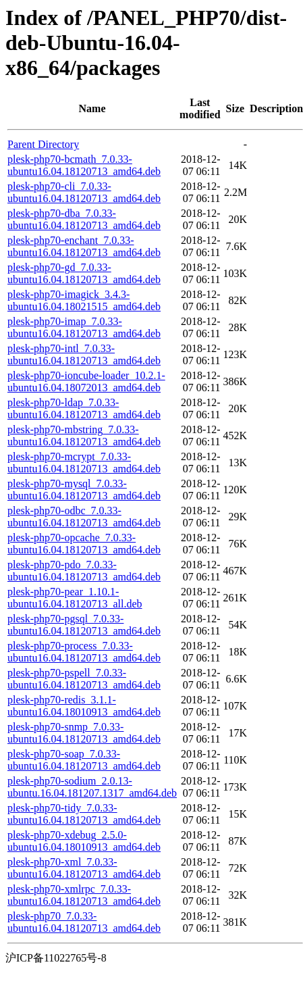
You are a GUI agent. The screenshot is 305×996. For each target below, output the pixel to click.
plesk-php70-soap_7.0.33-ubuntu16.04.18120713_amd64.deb (84, 760)
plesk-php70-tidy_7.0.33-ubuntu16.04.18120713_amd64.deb (84, 814)
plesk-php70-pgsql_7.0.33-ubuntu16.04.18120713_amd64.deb (84, 625)
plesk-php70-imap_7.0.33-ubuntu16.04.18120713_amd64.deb (84, 327)
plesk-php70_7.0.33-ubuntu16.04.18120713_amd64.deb (84, 922)
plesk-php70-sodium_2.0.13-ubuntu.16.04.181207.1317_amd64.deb (92, 787)
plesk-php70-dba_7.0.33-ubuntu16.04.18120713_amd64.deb (84, 219)
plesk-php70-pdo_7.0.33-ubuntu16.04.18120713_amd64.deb (84, 570)
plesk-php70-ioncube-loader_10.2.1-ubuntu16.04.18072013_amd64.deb (86, 381)
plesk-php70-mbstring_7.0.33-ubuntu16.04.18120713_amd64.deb (84, 435)
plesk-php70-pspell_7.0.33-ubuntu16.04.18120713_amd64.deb (84, 679)
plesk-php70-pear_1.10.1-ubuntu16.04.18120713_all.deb (74, 597)
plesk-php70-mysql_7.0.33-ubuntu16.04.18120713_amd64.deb (84, 489)
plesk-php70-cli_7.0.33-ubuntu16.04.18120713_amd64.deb (84, 192)
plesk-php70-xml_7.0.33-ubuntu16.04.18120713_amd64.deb (84, 868)
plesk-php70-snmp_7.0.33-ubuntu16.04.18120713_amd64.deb (84, 733)
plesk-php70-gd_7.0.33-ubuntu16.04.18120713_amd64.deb (84, 273)
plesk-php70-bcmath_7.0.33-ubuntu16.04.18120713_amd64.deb (84, 165)
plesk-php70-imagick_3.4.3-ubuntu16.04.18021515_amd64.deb (84, 300)
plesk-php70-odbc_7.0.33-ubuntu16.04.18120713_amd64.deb (84, 516)
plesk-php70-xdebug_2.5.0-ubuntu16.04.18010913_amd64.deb (84, 841)
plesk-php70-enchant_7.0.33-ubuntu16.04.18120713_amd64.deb (84, 246)
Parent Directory (43, 144)
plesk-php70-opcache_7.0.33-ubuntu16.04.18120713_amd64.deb (84, 543)
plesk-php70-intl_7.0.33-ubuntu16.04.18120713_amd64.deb (84, 354)
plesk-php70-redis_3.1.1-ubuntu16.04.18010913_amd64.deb (84, 706)
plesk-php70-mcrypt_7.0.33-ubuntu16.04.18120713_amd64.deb (84, 462)
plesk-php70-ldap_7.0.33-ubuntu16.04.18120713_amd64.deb (84, 408)
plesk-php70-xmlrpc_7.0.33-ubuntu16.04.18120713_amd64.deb (84, 895)
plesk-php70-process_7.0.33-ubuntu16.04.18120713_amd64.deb (84, 652)
